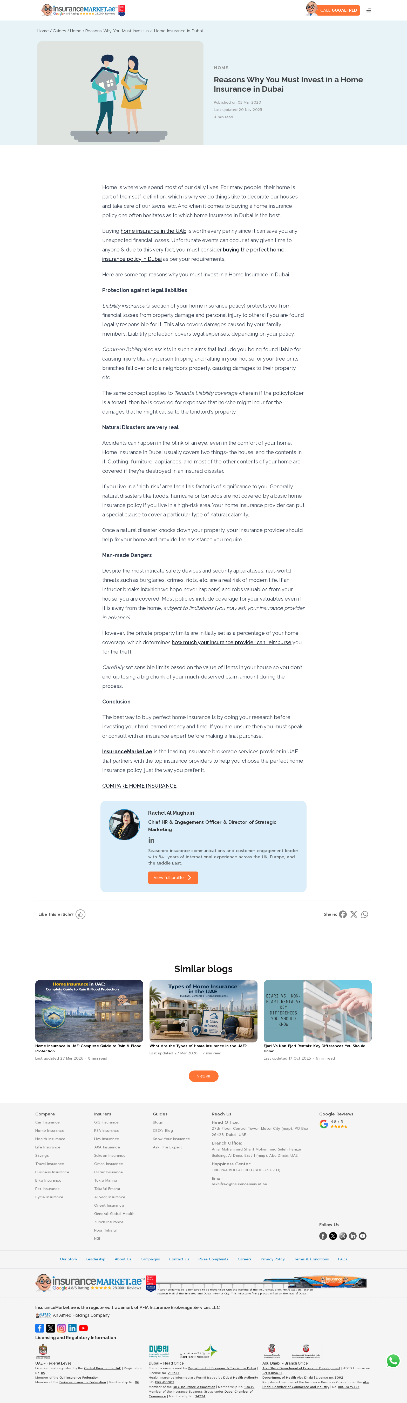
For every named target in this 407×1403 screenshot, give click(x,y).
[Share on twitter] (354, 914)
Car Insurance (47, 1122)
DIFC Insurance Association (194, 1387)
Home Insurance (49, 1130)
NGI (97, 1238)
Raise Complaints (213, 1259)
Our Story (68, 1259)
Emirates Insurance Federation (82, 1382)
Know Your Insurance (171, 1139)
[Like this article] (80, 914)
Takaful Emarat (107, 1189)
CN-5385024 (272, 1373)
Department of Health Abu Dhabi (287, 1377)
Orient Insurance (109, 1205)
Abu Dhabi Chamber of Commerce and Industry (315, 1384)
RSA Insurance (107, 1130)
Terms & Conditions (311, 1259)
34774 (200, 1396)
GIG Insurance (106, 1122)
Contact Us (179, 1259)
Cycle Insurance (49, 1197)
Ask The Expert (167, 1147)
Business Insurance (52, 1172)
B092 (339, 1377)
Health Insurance (50, 1139)
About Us (123, 1259)
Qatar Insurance (108, 1172)
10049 (249, 1387)
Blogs (158, 1122)
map (287, 1128)
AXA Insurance (107, 1147)
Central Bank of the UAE (102, 1368)
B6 (137, 1382)
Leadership (95, 1259)
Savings (42, 1155)
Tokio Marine (105, 1180)
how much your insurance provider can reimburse (231, 642)
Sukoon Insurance (110, 1155)
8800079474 (348, 1387)
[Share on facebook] (343, 914)
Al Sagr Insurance (110, 1197)
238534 (173, 1373)
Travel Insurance (49, 1164)
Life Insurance (47, 1147)
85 (43, 1373)
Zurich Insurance (109, 1222)
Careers (245, 1259)
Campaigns (150, 1259)
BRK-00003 (164, 1382)
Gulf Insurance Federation (79, 1377)
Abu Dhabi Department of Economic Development (301, 1368)
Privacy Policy (273, 1259)
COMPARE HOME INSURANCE (139, 786)
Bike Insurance (48, 1180)
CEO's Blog (163, 1130)
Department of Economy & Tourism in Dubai (222, 1368)
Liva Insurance (106, 1139)
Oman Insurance (108, 1164)
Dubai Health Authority (240, 1377)
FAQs (342, 1259)
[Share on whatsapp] (365, 914)
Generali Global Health (114, 1213)
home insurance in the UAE (153, 231)
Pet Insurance (47, 1189)
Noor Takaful (105, 1230)
